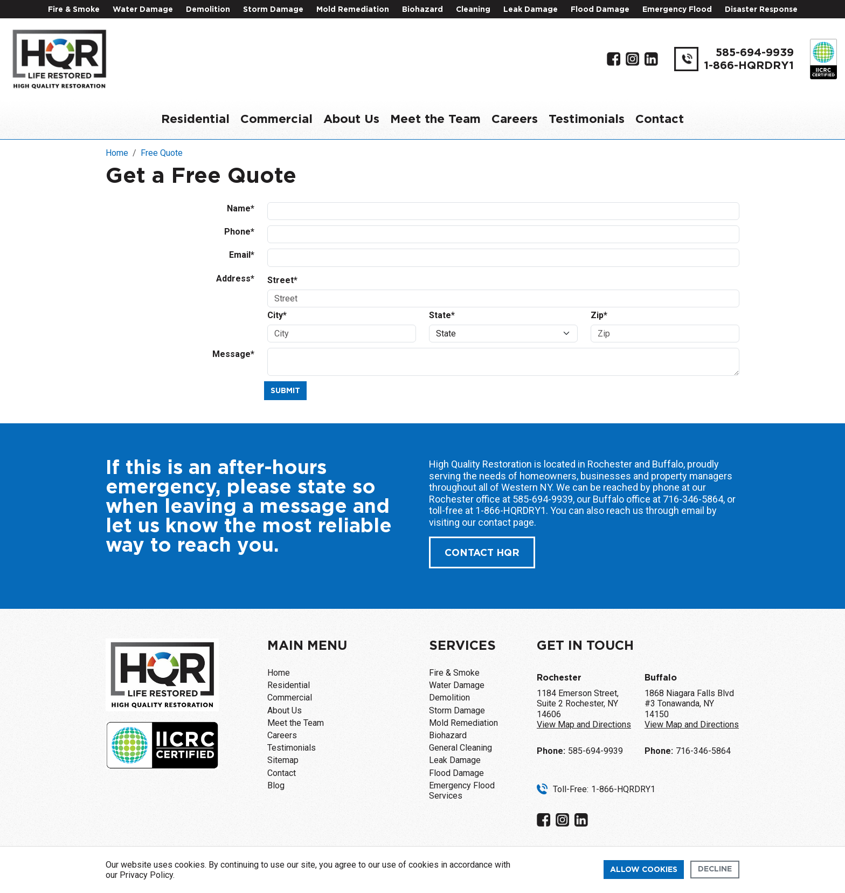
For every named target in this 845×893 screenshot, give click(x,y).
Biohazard (422, 9)
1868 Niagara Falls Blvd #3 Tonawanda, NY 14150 (692, 709)
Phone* (239, 231)
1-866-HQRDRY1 (749, 65)
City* (277, 315)
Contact (659, 119)
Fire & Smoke (74, 9)
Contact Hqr (482, 553)
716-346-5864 (693, 499)
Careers (514, 119)
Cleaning (473, 9)
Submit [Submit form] (285, 391)
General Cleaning (460, 748)
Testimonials (587, 119)
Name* (240, 208)
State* (442, 315)
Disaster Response (761, 9)
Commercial (276, 119)
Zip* (599, 315)
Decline (715, 869)
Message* (233, 354)
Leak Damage (530, 9)
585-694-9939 (755, 52)
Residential (195, 119)
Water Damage (143, 9)
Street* (282, 280)
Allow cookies (643, 870)
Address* (235, 278)
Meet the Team (435, 119)
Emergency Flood (677, 9)
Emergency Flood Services (462, 790)
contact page (506, 522)
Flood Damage (600, 9)
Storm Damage (273, 9)
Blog (276, 785)
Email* (241, 255)
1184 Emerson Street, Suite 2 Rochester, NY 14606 (584, 709)
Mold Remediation (352, 9)
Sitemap (283, 760)
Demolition (208, 9)
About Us (351, 119)
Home (278, 673)
